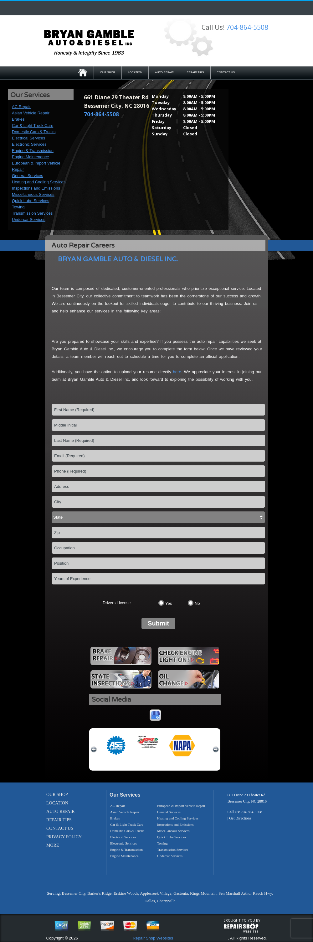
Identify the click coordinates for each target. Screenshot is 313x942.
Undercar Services (28, 219)
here (177, 371)
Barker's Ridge (99, 893)
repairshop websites (241, 928)
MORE (52, 845)
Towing (18, 207)
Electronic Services (29, 144)
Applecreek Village (155, 893)
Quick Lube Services (30, 200)
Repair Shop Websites (153, 938)
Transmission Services (32, 213)
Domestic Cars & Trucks (33, 131)
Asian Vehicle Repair (30, 113)
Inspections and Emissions (36, 188)
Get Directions (240, 818)
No (197, 603)
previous (94, 749)
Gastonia (180, 893)
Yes (168, 603)
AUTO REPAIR (164, 72)
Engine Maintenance (30, 156)
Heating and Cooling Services (38, 182)
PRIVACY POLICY (64, 837)
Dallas (150, 900)
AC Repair (21, 106)
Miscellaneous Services (33, 194)
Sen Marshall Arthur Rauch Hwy (245, 893)
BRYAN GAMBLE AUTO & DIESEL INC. (118, 259)
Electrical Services (28, 138)
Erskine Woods (126, 893)
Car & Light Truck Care (32, 125)
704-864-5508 (247, 27)
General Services (27, 175)
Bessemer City (73, 893)
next (216, 749)
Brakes (18, 119)
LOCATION (135, 72)
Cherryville (166, 900)
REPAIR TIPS (195, 72)
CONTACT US (226, 72)
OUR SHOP (107, 72)
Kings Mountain (203, 893)
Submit (158, 623)
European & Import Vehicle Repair (181, 806)
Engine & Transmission (33, 150)
